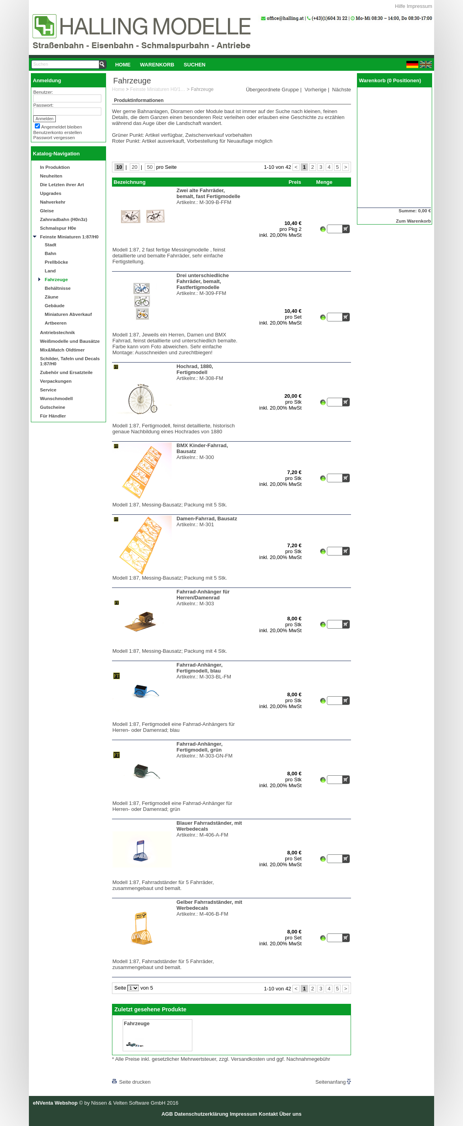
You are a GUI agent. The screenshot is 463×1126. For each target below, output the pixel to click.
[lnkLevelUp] (128, 1071)
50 (149, 167)
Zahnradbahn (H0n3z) (63, 219)
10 (119, 167)
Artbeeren (55, 322)
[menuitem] (122, 64)
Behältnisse (58, 288)
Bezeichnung (130, 182)
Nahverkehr (52, 201)
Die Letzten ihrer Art (62, 184)
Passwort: (43, 105)
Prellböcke (56, 261)
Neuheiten (51, 175)
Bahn (50, 253)
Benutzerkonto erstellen (57, 132)
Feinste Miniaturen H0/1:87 (158, 89)
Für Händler (53, 415)
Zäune (51, 296)
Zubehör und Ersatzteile (66, 372)
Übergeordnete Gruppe (272, 90)
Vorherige (315, 90)
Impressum (419, 6)
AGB (167, 1114)
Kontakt (268, 1114)
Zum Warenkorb (413, 220)
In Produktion (55, 167)
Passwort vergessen (54, 137)
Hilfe (400, 6)
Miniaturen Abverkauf (68, 314)
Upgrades (50, 193)
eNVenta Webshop (55, 1103)
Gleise (47, 210)
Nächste (341, 90)
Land (50, 270)
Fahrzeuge (56, 279)
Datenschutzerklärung (201, 1114)
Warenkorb (157, 65)
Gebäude (55, 305)
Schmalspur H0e (58, 227)
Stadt (50, 244)
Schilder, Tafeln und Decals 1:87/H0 (70, 361)
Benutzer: (43, 91)
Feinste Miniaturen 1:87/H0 (69, 236)
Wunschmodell (56, 398)
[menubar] (160, 64)
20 (134, 167)
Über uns (290, 1114)
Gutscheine (52, 407)
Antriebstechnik (57, 332)
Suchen (194, 65)
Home (123, 65)
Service (48, 389)
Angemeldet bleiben (61, 126)
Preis (294, 182)
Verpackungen (56, 381)
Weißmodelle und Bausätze (70, 341)
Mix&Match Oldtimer (62, 349)
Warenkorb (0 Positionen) (390, 80)
